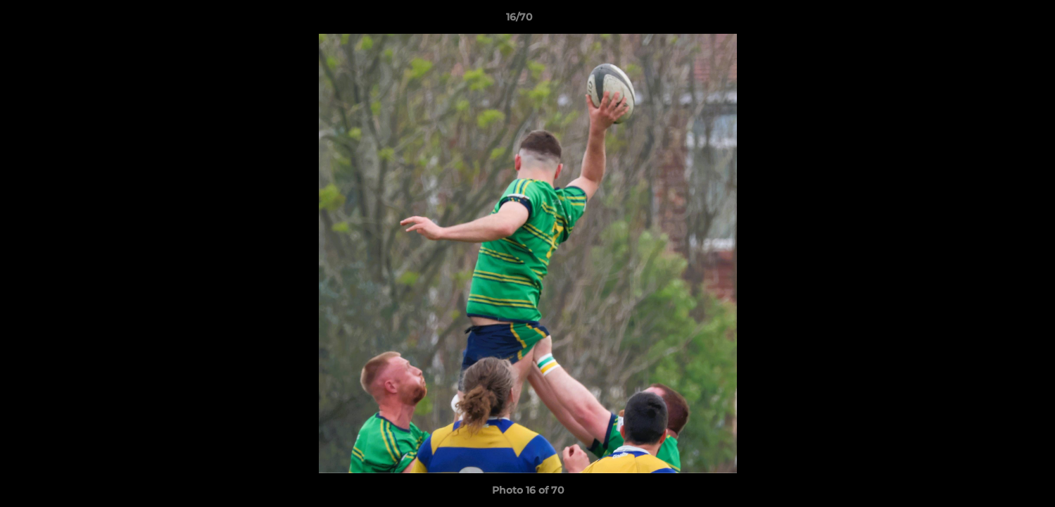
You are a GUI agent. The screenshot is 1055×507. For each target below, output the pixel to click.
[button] (995, 20)
